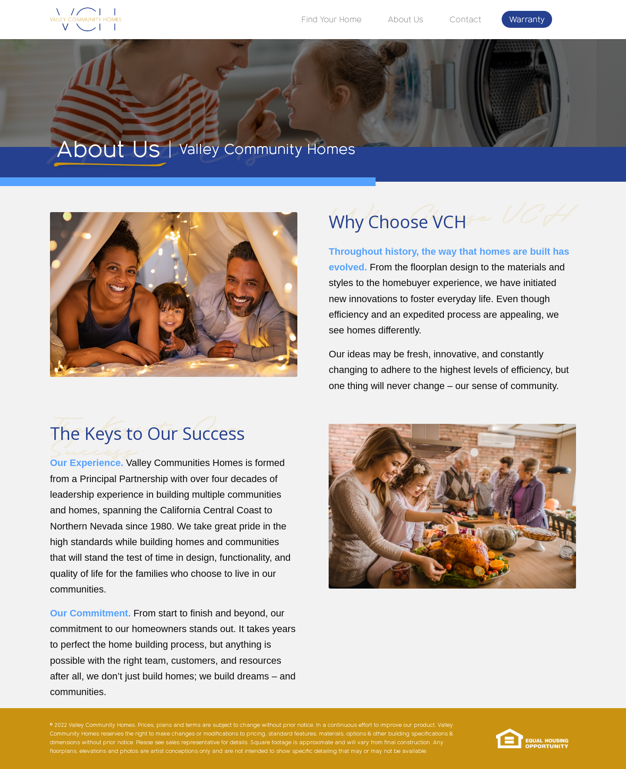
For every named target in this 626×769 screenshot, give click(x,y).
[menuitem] (332, 19)
